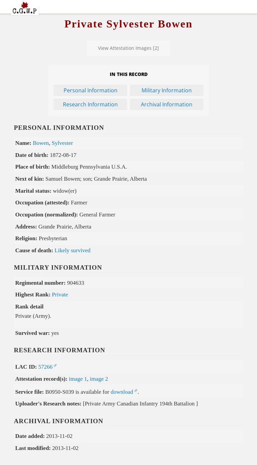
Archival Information (166, 104)
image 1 (78, 379)
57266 (45, 367)
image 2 (99, 379)
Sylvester (62, 143)
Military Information (167, 90)
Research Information (90, 104)
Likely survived (72, 250)
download (122, 392)
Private (60, 294)
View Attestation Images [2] (128, 48)
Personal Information (90, 90)
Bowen (41, 143)
